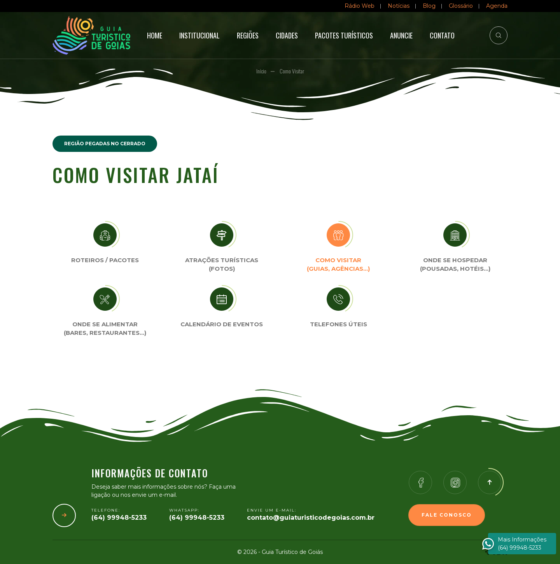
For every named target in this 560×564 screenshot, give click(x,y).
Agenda (497, 5)
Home (154, 35)
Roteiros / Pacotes (105, 260)
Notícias (399, 5)
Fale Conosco (447, 515)
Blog (429, 5)
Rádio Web (359, 5)
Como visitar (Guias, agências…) (338, 264)
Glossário (461, 5)
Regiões (248, 35)
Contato (442, 35)
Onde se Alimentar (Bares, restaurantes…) (105, 328)
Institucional (199, 35)
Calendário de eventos (221, 324)
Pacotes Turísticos (344, 35)
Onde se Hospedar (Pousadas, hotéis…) (455, 264)
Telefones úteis (338, 324)
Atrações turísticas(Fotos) (221, 264)
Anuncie (401, 35)
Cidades (287, 35)
